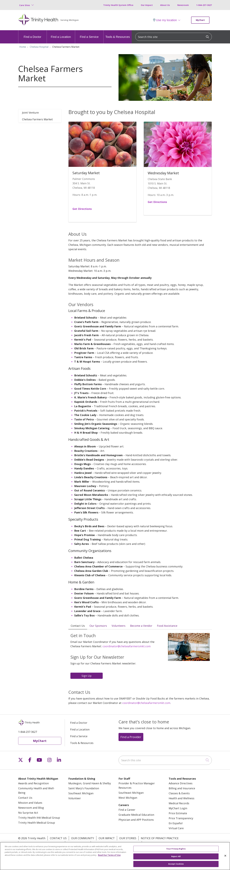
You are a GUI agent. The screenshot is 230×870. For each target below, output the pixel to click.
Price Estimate (178, 813)
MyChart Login (178, 808)
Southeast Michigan (80, 793)
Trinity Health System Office (118, 5)
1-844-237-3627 (204, 5)
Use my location (165, 20)
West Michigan (128, 798)
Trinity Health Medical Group (36, 823)
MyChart (200, 20)
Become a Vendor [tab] (141, 625)
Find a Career (127, 810)
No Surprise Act (28, 813)
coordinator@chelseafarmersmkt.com (127, 646)
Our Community (82, 838)
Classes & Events (179, 793)
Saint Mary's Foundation (83, 788)
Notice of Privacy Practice (160, 838)
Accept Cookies (176, 865)
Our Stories (127, 838)
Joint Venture (30, 112)
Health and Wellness (181, 798)
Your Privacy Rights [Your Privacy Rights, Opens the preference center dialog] (176, 850)
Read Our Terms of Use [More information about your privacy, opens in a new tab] (109, 856)
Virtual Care (176, 828)
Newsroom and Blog (31, 808)
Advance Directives (180, 783)
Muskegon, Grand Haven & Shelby (89, 783)
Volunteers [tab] (118, 625)
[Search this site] (173, 37)
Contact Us (25, 798)
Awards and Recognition (33, 783)
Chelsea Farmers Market (37, 119)
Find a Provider (130, 737)
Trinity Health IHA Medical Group (39, 818)
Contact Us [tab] (78, 625)
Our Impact (147, 5)
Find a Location (61, 34)
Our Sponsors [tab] (98, 625)
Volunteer (74, 798)
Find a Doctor (32, 34)
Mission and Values (30, 803)
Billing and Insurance (182, 788)
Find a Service (89, 34)
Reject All (176, 857)
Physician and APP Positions (136, 820)
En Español (175, 823)
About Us (165, 5)
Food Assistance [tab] (167, 625)
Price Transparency (181, 818)
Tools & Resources (118, 34)
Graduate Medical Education (136, 815)
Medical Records (179, 803)
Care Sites (24, 5)
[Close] (225, 857)
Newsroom (183, 5)
